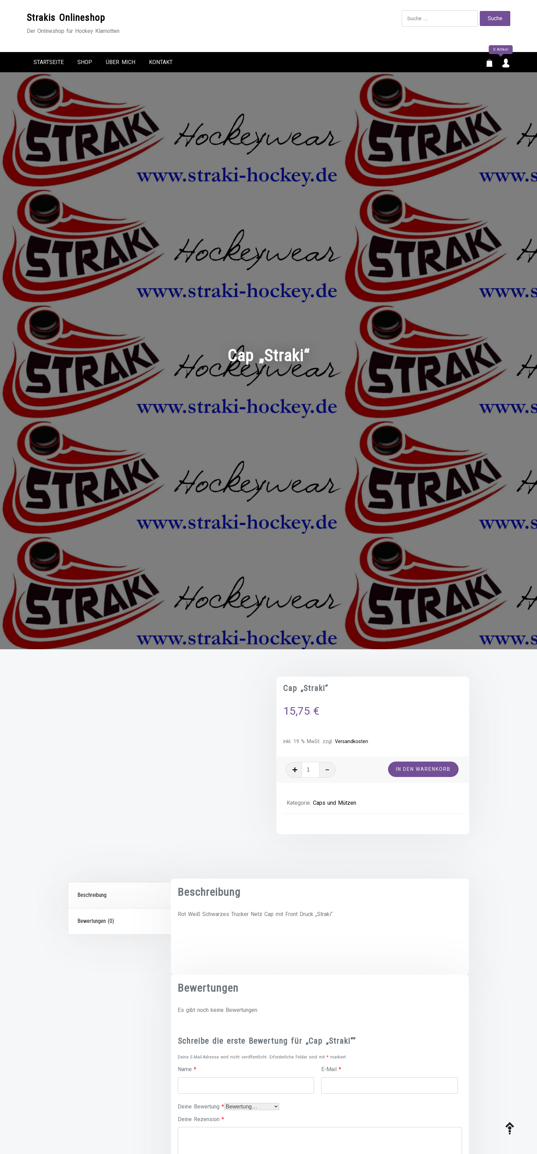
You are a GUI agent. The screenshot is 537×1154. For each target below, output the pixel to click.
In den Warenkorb (423, 769)
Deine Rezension (201, 1119)
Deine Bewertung (201, 1106)
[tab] (120, 895)
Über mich (120, 62)
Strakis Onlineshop (66, 17)
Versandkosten (351, 741)
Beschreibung (92, 895)
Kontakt (161, 62)
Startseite (49, 62)
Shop (84, 62)
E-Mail (331, 1069)
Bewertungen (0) (95, 921)
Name (187, 1069)
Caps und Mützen (334, 803)
